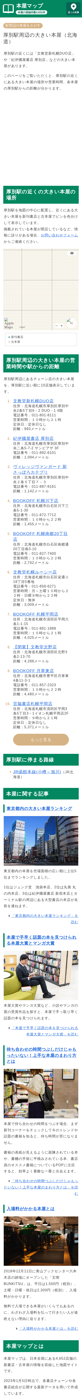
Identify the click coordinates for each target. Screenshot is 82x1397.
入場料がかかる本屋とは (31, 1208)
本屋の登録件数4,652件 (31, 12)
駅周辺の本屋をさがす (22, 25)
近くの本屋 (73, 12)
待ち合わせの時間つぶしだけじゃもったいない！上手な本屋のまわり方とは (42, 1055)
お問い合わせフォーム (59, 235)
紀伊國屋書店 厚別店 (33, 438)
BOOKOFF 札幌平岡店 (35, 614)
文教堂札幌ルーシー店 (35, 572)
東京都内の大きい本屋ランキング (39, 808)
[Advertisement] (41, 136)
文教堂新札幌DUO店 (33, 401)
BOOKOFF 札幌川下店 (35, 500)
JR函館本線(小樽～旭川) (37, 772)
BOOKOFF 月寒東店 (33, 670)
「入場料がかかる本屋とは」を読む (48, 1328)
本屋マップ (29, 6)
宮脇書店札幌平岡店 (32, 703)
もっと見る (41, 739)
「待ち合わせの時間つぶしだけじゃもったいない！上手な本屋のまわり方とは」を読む (41, 1187)
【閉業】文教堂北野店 (35, 647)
